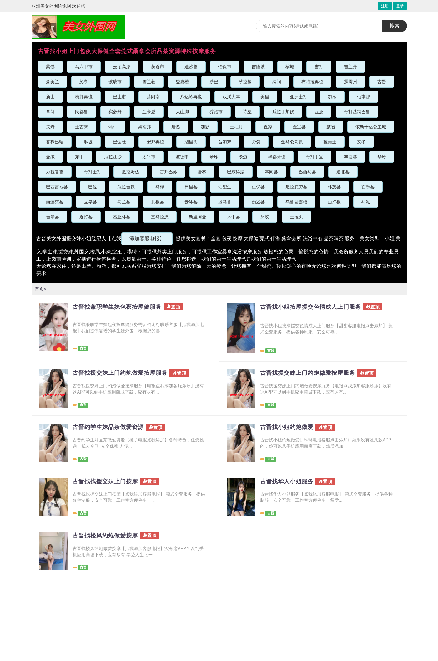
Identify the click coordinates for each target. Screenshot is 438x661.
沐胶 (264, 216)
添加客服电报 (146, 239)
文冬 (361, 141)
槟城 (289, 66)
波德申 (182, 156)
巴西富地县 (57, 186)
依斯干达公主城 (370, 126)
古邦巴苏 (168, 171)
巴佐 (92, 186)
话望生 (224, 186)
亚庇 (319, 111)
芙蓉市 (157, 66)
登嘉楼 (182, 81)
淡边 (243, 156)
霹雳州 (350, 81)
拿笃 (50, 111)
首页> (41, 289)
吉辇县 (52, 216)
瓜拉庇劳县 (296, 186)
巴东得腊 (235, 171)
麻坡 (88, 141)
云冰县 (191, 201)
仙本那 (363, 96)
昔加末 (224, 141)
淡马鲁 (224, 201)
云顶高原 (121, 66)
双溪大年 (231, 96)
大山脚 (182, 111)
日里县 (191, 186)
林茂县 (334, 186)
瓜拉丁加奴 (283, 111)
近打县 (86, 216)
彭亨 (83, 81)
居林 (202, 171)
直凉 (268, 126)
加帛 (332, 96)
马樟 (159, 186)
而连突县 (54, 201)
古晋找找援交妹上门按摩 (109, 481)
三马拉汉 (160, 216)
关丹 (50, 126)
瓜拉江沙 (113, 156)
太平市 (148, 156)
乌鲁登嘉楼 (296, 201)
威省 (330, 126)
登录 (400, 6)
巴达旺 (119, 141)
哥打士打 (92, 171)
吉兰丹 (350, 66)
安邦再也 (155, 141)
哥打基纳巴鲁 (357, 111)
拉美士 (329, 141)
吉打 (319, 66)
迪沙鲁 (191, 66)
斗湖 (365, 201)
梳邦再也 (84, 96)
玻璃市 (115, 81)
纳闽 (276, 81)
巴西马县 (307, 171)
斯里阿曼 (197, 216)
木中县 (233, 216)
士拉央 (296, 216)
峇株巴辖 (54, 141)
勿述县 (258, 201)
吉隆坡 (258, 66)
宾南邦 (144, 126)
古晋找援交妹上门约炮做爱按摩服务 (125, 372)
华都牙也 (276, 156)
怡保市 (224, 66)
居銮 (175, 126)
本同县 (271, 171)
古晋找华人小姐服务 (289, 481)
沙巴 (213, 81)
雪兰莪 (148, 81)
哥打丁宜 (314, 156)
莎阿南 (153, 96)
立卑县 (90, 201)
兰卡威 (148, 111)
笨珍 (213, 156)
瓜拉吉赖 (126, 186)
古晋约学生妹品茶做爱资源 (112, 427)
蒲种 (112, 126)
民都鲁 (81, 111)
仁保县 (258, 186)
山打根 (334, 201)
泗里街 (191, 141)
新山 (50, 96)
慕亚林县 (121, 216)
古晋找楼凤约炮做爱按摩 (109, 535)
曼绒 (50, 156)
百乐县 (368, 186)
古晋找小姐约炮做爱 (289, 427)
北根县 (157, 201)
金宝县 (299, 126)
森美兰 (52, 81)
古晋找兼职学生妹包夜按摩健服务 (122, 306)
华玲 (381, 156)
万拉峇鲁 (54, 171)
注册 (385, 6)
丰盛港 (350, 156)
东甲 (79, 156)
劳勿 (256, 141)
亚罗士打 (298, 96)
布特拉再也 (312, 81)
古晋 (381, 81)
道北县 (343, 171)
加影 (205, 126)
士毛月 (236, 126)
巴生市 (119, 96)
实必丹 (115, 111)
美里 (264, 96)
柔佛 (50, 66)
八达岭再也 (191, 96)
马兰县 (123, 201)
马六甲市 (84, 66)
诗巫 (247, 111)
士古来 (81, 126)
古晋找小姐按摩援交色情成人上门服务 (316, 306)
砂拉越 (245, 81)
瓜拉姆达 (130, 171)
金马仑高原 (292, 141)
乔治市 (216, 111)
